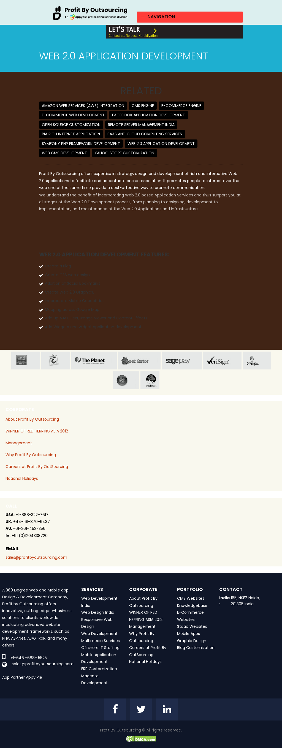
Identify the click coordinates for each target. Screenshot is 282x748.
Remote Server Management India (141, 124)
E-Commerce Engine (181, 105)
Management (19, 443)
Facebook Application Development (148, 115)
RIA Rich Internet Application (71, 134)
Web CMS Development (64, 153)
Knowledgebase (192, 605)
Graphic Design (191, 640)
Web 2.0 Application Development (161, 143)
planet (94, 360)
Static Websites (192, 626)
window (126, 380)
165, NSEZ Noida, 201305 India (245, 601)
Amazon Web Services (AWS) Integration (83, 105)
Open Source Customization (71, 124)
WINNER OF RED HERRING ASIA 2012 (37, 431)
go (257, 360)
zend (25, 360)
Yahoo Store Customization (124, 153)
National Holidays (22, 478)
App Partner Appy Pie (22, 677)
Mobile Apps (188, 633)
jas (55, 360)
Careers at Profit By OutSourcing (37, 466)
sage (182, 360)
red (154, 380)
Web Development (99, 633)
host (139, 360)
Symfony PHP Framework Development (81, 143)
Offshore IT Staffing (100, 647)
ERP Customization (99, 669)
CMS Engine (143, 105)
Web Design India (97, 612)
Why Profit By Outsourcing (31, 454)
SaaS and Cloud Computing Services (144, 134)
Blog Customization (196, 647)
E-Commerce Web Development (73, 115)
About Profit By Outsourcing (32, 419)
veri (222, 360)
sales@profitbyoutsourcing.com (36, 557)
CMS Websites (190, 598)
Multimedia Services (100, 640)
